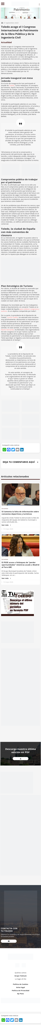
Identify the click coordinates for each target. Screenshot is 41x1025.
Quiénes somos (20, 973)
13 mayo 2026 (8, 529)
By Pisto (20, 994)
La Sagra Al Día (20, 979)
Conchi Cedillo (12, 317)
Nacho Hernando (7, 330)
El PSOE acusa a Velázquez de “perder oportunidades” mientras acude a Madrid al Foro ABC (20, 564)
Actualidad (6, 42)
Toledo (11, 85)
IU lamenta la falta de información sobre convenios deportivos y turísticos (20, 512)
